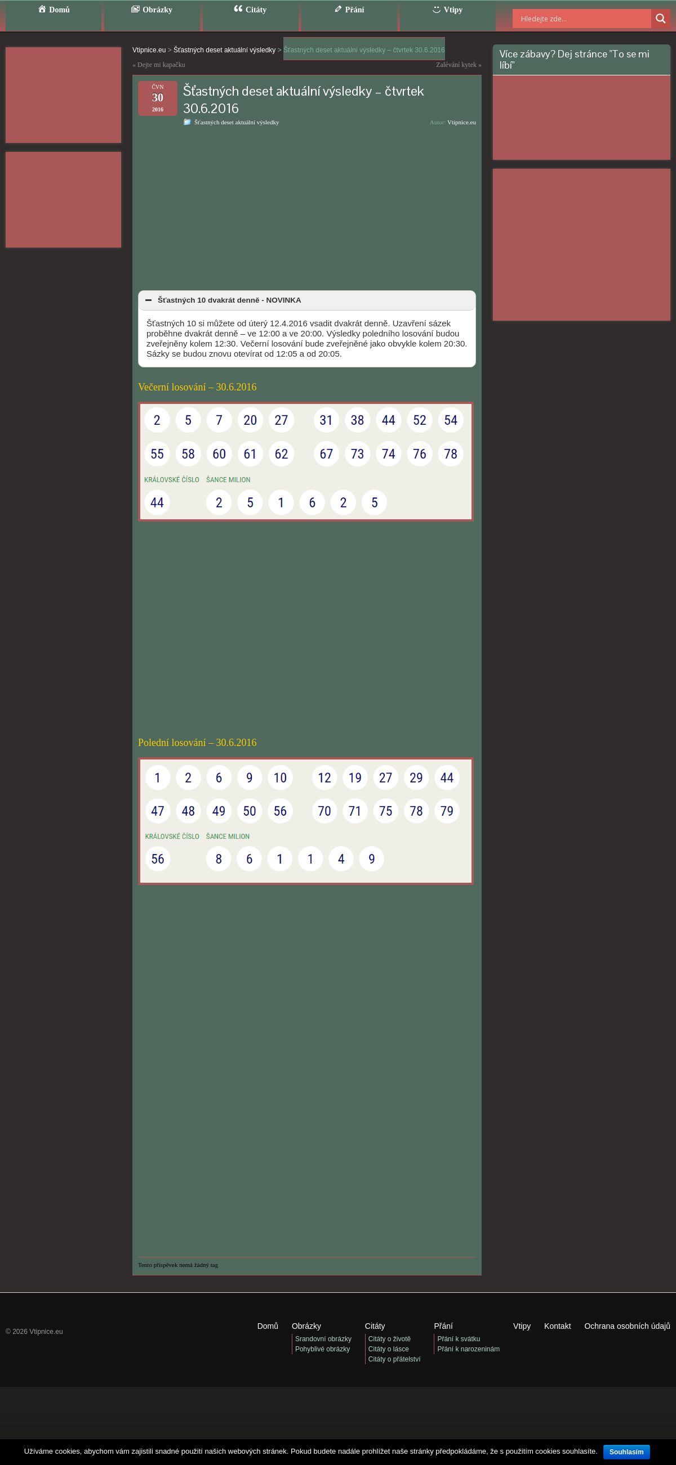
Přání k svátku (458, 1339)
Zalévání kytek (456, 65)
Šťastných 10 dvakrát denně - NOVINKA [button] (222, 300)
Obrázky (306, 1326)
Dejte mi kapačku (161, 65)
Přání (443, 1326)
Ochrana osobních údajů (627, 1326)
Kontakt (557, 1326)
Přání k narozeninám (468, 1349)
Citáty (375, 1326)
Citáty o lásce (388, 1349)
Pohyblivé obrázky (322, 1349)
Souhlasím (627, 1452)
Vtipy (522, 1326)
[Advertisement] (63, 95)
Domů (267, 1326)
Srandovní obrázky (323, 1339)
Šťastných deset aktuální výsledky (236, 122)
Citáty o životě (389, 1339)
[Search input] (571, 18)
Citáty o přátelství (394, 1359)
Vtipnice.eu (461, 122)
